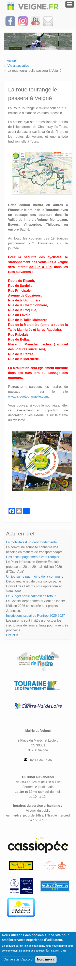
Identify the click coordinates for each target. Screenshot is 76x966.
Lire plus (12, 635)
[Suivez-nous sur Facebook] (10, 21)
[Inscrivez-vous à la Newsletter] (48, 21)
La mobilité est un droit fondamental (31, 542)
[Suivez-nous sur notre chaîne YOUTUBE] (35, 21)
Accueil (12, 61)
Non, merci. (46, 961)
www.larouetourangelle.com (28, 396)
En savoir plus (56, 952)
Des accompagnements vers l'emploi (32, 557)
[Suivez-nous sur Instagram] (23, 21)
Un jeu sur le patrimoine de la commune (34, 576)
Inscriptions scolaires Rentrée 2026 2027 (35, 615)
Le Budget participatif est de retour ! (31, 596)
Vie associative (18, 65)
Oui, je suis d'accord (18, 961)
